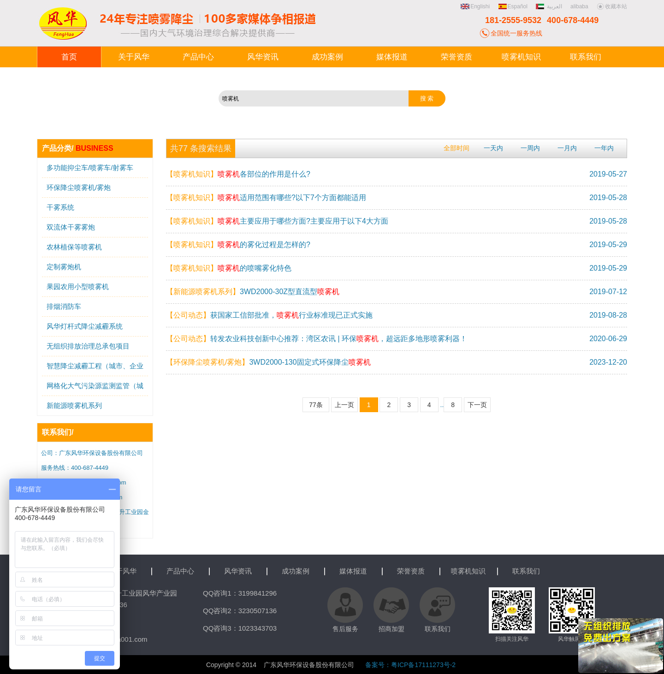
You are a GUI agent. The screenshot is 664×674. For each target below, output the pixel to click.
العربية (549, 6)
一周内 (530, 148)
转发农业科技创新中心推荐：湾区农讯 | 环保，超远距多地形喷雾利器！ (316, 339)
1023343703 (257, 628)
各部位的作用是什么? (238, 174)
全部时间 (456, 148)
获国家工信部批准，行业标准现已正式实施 (269, 315)
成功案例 (295, 571)
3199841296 (257, 593)
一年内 (604, 148)
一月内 (567, 148)
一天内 (493, 148)
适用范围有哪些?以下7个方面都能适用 (266, 197)
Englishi (475, 6)
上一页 (344, 404)
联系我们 (526, 571)
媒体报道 (353, 571)
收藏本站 (612, 6)
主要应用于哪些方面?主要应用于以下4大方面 (277, 221)
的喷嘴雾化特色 (228, 268)
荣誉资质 (411, 571)
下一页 (477, 404)
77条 (316, 404)
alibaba (579, 6)
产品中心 (180, 571)
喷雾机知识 (468, 571)
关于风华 (122, 571)
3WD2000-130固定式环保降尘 (268, 362)
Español (513, 6)
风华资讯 (238, 571)
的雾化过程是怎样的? (238, 244)
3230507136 (257, 611)
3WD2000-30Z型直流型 (252, 292)
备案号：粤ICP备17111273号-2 (410, 664)
